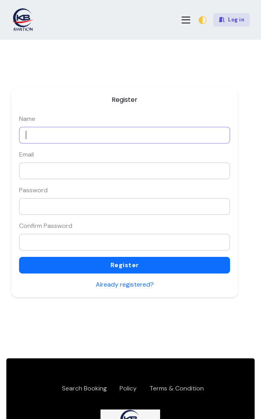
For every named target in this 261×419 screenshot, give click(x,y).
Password (33, 190)
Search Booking (84, 388)
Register (124, 265)
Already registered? (125, 284)
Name (27, 119)
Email (26, 154)
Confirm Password (45, 226)
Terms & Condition (176, 388)
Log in (232, 19)
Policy (128, 388)
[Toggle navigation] (186, 20)
